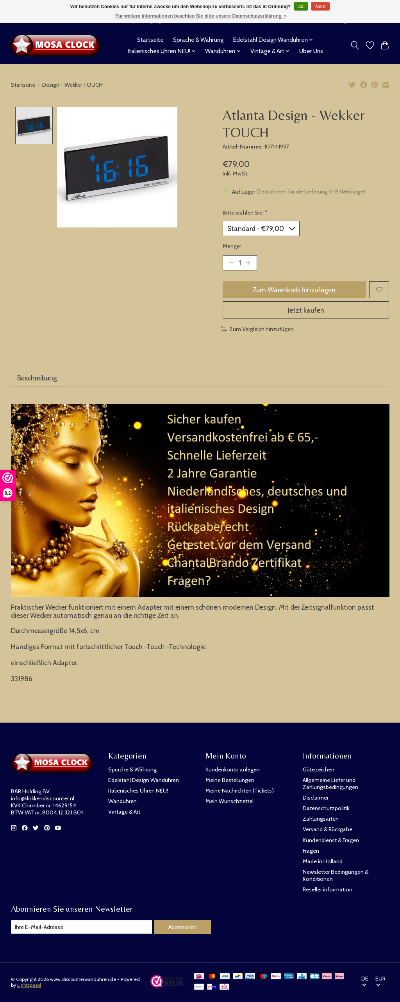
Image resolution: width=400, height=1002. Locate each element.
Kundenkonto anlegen (232, 769)
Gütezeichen (318, 769)
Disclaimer (316, 797)
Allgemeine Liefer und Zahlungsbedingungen (330, 784)
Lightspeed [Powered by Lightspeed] (29, 985)
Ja (301, 6)
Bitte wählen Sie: (245, 212)
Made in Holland (323, 861)
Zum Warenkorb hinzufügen (294, 290)
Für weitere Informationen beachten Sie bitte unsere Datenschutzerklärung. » (201, 16)
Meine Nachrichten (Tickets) (239, 790)
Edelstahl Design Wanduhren (143, 780)
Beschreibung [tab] (37, 378)
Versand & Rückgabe (327, 829)
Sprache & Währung (198, 39)
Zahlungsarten (321, 818)
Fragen (311, 850)
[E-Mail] (81, 927)
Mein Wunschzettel (229, 801)
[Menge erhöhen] (248, 262)
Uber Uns (311, 51)
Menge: (232, 246)
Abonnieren (182, 926)
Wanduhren (122, 801)
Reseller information (327, 889)
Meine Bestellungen (229, 780)
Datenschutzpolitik (326, 808)
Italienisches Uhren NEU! (138, 790)
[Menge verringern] (231, 262)
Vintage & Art (124, 811)
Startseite (150, 39)
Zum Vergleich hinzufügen (257, 329)
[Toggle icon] (354, 45)
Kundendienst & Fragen (331, 840)
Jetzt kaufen (306, 310)
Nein (320, 6)
